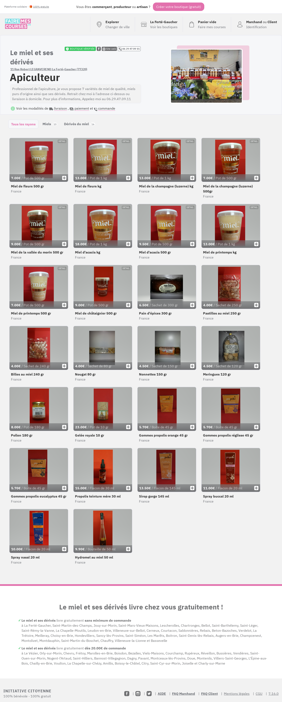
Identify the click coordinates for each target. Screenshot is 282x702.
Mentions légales (237, 693)
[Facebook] (126, 693)
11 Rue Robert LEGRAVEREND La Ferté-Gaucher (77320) (48, 69)
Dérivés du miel (79, 124)
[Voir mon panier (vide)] (207, 24)
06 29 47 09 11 (129, 48)
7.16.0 (274, 693)
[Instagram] (137, 693)
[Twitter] (149, 693)
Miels (50, 124)
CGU (259, 693)
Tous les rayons (23, 124)
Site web (109, 48)
